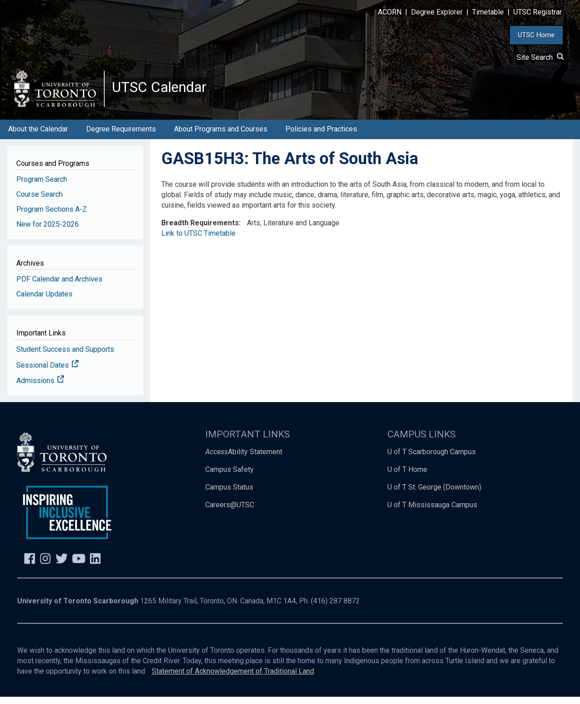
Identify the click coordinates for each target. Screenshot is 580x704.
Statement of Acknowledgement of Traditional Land (233, 678)
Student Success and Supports (65, 356)
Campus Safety (229, 476)
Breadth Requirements (200, 230)
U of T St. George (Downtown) (434, 494)
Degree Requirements (121, 136)
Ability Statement (243, 459)
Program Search (41, 186)
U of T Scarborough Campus (431, 459)
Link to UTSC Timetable (198, 240)
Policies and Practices (321, 136)
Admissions (40, 388)
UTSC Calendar (166, 90)
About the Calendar (38, 136)
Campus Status (229, 494)
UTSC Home (536, 35)
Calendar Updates (44, 301)
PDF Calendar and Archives (59, 286)
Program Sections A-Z (51, 216)
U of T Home (407, 476)
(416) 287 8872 (335, 608)
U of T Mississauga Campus (432, 512)
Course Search (39, 201)
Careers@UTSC (229, 512)
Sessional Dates (47, 372)
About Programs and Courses (220, 136)
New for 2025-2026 (47, 231)
